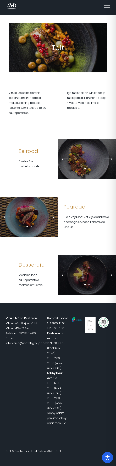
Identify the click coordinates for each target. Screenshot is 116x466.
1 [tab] (85, 168)
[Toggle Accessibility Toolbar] (107, 457)
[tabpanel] (29, 217)
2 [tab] (89, 168)
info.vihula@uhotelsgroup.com (26, 343)
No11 (8, 451)
